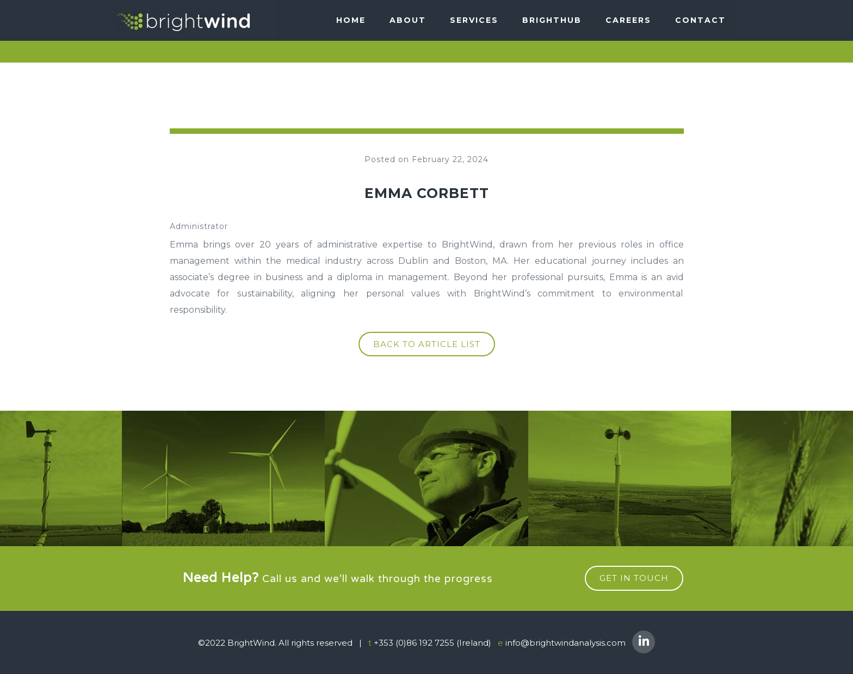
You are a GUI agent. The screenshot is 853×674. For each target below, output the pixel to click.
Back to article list (426, 344)
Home (351, 20)
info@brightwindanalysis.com (565, 643)
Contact (700, 20)
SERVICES (474, 20)
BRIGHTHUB (552, 20)
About (408, 20)
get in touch (634, 578)
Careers (628, 20)
